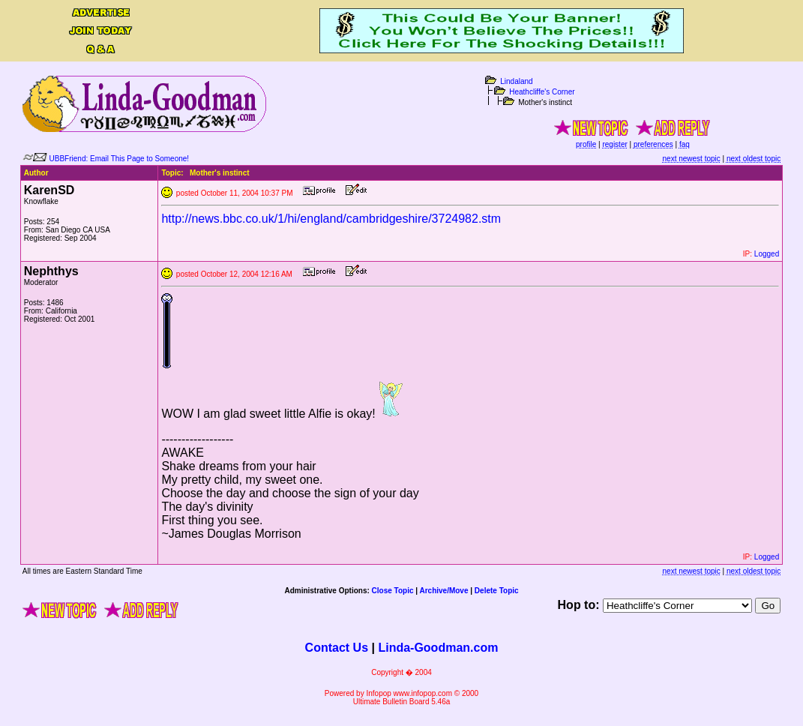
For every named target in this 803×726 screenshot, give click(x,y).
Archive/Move (443, 590)
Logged (766, 254)
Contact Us (336, 647)
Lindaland (516, 81)
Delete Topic (497, 590)
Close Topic (393, 590)
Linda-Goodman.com (438, 647)
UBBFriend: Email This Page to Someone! (119, 158)
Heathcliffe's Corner (541, 92)
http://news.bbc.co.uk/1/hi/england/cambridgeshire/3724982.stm (331, 218)
